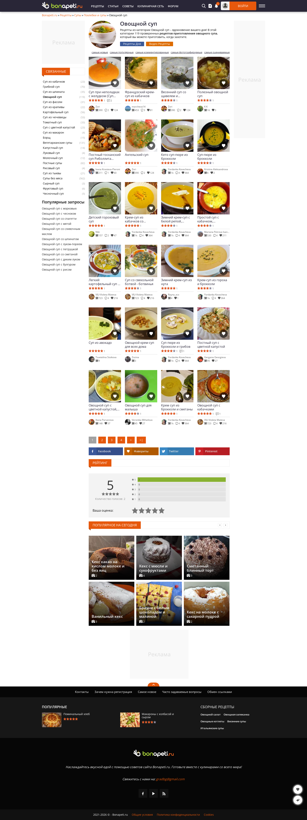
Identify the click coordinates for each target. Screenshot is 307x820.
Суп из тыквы (52, 173)
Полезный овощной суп (212, 94)
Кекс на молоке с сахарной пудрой (203, 614)
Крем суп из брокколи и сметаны (177, 407)
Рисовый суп (51, 168)
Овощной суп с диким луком (61, 259)
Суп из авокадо (100, 343)
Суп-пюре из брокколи (206, 157)
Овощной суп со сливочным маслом (61, 231)
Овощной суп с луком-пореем (62, 244)
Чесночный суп (53, 193)
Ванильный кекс (107, 616)
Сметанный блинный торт (200, 568)
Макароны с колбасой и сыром (158, 716)
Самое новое (147, 692)
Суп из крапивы (53, 107)
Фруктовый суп (53, 188)
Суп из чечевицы (54, 117)
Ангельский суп (136, 155)
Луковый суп (51, 152)
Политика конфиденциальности (178, 814)
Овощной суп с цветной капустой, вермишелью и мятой (103, 407)
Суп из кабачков (54, 81)
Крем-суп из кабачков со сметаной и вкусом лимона (139, 219)
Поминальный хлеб (76, 714)
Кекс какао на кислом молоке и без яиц (108, 566)
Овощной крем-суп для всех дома (139, 345)
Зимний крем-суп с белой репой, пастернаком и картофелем (175, 219)
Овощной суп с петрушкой (60, 249)
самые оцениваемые (217, 52)
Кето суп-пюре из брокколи (174, 157)
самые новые (100, 52)
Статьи (113, 6)
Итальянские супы (212, 728)
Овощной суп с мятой (56, 224)
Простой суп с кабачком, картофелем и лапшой (208, 219)
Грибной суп (51, 86)
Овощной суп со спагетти (59, 218)
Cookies (209, 814)
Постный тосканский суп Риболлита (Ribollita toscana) (105, 157)
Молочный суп (53, 158)
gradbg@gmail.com (170, 779)
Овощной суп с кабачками (208, 407)
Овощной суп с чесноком (59, 213)
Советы (128, 6)
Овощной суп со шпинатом (60, 239)
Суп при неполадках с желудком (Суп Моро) (104, 94)
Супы (77, 15)
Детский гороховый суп (104, 219)
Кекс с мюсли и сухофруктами (153, 568)
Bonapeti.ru (49, 15)
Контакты (82, 692)
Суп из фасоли (52, 102)
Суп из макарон (53, 132)
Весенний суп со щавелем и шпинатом (173, 94)
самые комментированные (152, 52)
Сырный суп (51, 183)
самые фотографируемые (186, 52)
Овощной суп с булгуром (58, 264)
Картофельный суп (56, 112)
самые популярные (122, 52)
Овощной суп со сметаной (60, 254)
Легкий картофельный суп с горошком (104, 282)
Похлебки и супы (95, 15)
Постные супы (52, 163)
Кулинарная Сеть (150, 6)
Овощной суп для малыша (138, 407)
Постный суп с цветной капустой (211, 345)
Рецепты (97, 6)
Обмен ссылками (219, 692)
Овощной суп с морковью (59, 208)
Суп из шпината (54, 91)
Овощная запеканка (236, 714)
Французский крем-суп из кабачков (140, 94)
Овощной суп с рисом (56, 269)
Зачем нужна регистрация (113, 692)
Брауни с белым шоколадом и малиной (154, 612)
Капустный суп (53, 147)
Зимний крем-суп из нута (176, 282)
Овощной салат (210, 714)
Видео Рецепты (159, 44)
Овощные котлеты (212, 721)
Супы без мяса (52, 178)
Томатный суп (52, 122)
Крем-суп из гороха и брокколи (212, 282)
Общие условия (142, 814)
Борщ (47, 137)
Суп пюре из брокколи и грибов (175, 345)
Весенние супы (236, 721)
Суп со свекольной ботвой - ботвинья (139, 282)
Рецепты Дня (132, 44)
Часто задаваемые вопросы (181, 692)
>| (141, 440)
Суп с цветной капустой (59, 127)
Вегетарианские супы (57, 142)
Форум (173, 6)
